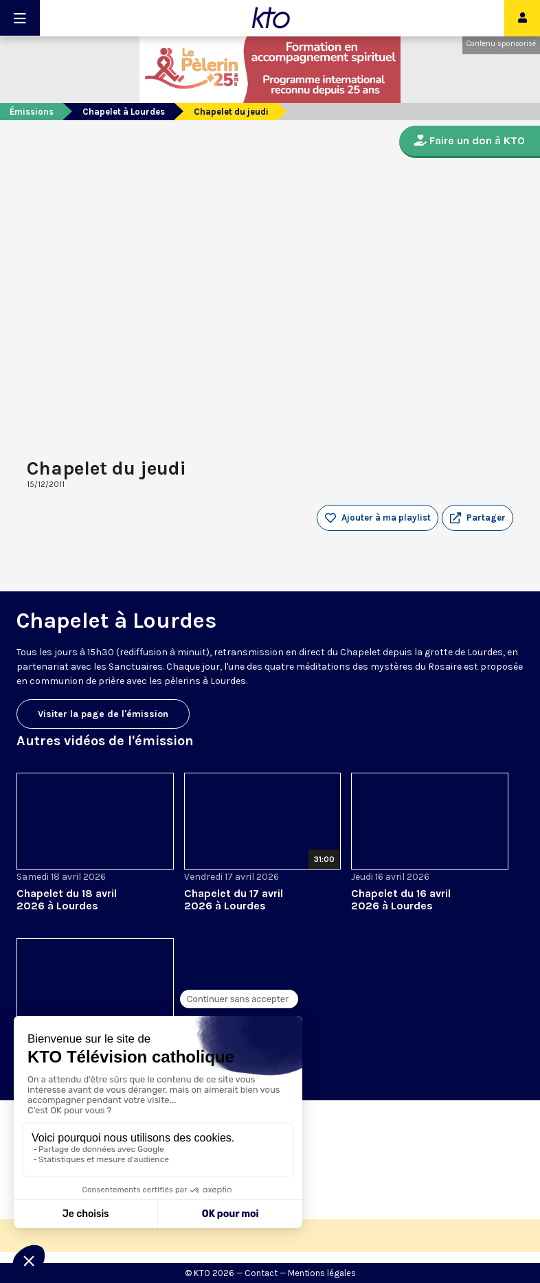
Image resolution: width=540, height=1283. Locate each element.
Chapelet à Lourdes (123, 111)
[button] (477, 518)
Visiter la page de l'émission (103, 714)
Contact (261, 1273)
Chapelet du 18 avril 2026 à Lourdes (66, 899)
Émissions (32, 111)
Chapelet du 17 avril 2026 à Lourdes (233, 899)
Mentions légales (322, 1273)
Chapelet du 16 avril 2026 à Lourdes (401, 899)
